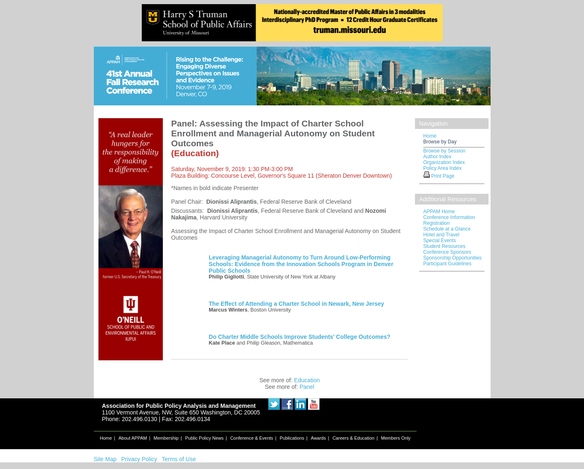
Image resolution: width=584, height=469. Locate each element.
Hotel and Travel (441, 235)
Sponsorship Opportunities (452, 258)
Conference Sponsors (447, 252)
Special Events (439, 240)
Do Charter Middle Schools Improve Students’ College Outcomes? (300, 336)
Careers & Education (353, 438)
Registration (436, 223)
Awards (318, 438)
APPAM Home (439, 211)
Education (306, 380)
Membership (166, 438)
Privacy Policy (139, 459)
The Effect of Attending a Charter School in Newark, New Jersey (296, 303)
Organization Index (444, 162)
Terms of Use (178, 459)
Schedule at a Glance (447, 229)
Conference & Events (251, 438)
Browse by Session (444, 151)
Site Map (105, 459)
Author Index (437, 157)
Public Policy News (204, 438)
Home (429, 136)
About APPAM (133, 438)
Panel (307, 386)
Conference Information (449, 217)
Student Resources (444, 246)
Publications (292, 438)
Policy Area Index (442, 168)
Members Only (396, 438)
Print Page (442, 176)
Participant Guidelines (447, 264)
